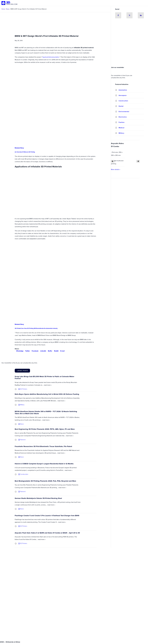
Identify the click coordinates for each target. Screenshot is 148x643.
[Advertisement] (129, 51)
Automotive (123, 90)
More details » (115, 169)
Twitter (27, 351)
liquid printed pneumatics (50, 57)
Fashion (121, 122)
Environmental (124, 111)
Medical (121, 128)
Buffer (49, 351)
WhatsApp (19, 351)
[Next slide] (138, 161)
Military (121, 133)
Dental (121, 106)
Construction (123, 101)
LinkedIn (42, 351)
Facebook (34, 351)
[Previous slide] (112, 161)
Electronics (123, 117)
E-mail (62, 351)
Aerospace (123, 95)
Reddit (55, 351)
